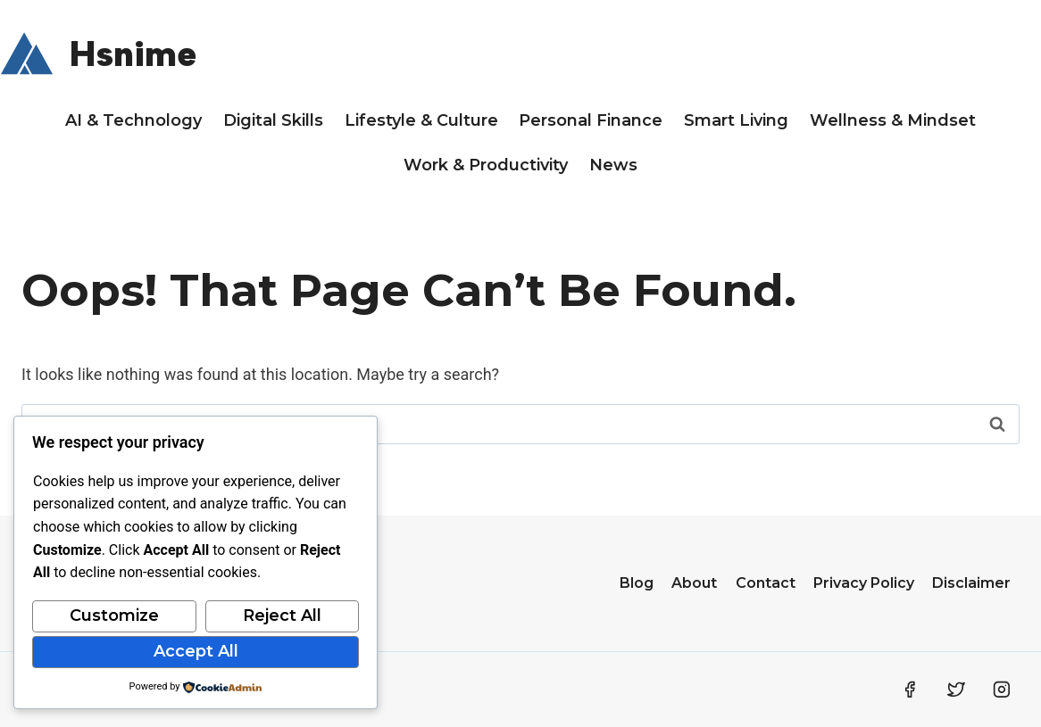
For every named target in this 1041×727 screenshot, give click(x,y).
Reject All (282, 615)
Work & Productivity (486, 165)
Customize (114, 615)
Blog (637, 582)
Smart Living (736, 120)
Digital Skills (273, 120)
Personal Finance (590, 120)
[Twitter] (956, 689)
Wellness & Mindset (893, 120)
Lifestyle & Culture (421, 120)
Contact (765, 582)
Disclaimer (971, 582)
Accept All (196, 651)
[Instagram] (1002, 689)
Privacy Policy (863, 582)
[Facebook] (910, 689)
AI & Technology (133, 120)
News (613, 165)
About (694, 582)
